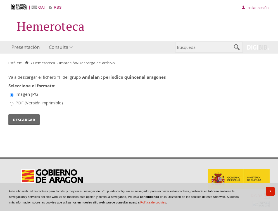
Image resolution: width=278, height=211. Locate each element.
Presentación (25, 47)
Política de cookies (153, 202)
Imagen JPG (26, 94)
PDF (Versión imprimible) (39, 103)
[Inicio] (26, 63)
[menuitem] (26, 47)
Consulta (58, 47)
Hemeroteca (44, 62)
